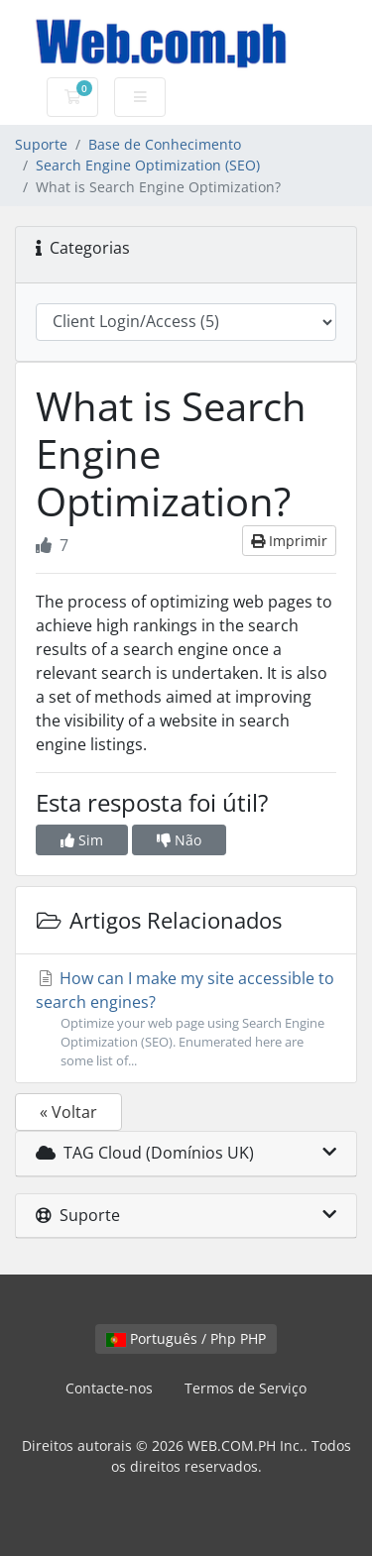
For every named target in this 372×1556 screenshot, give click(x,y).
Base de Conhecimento (164, 144)
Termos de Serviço (246, 1388)
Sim (82, 840)
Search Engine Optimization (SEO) (148, 165)
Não (179, 840)
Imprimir (289, 540)
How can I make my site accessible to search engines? (186, 1019)
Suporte (41, 144)
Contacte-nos (109, 1388)
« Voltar (68, 1112)
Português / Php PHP (186, 1338)
